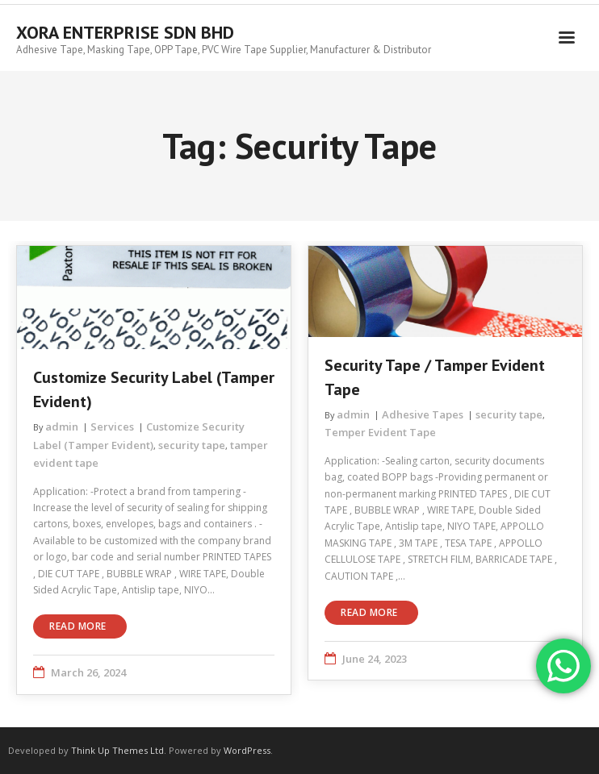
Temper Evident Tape (380, 432)
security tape (191, 445)
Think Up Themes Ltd (117, 750)
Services (112, 426)
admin (61, 426)
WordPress (247, 750)
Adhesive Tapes (422, 414)
